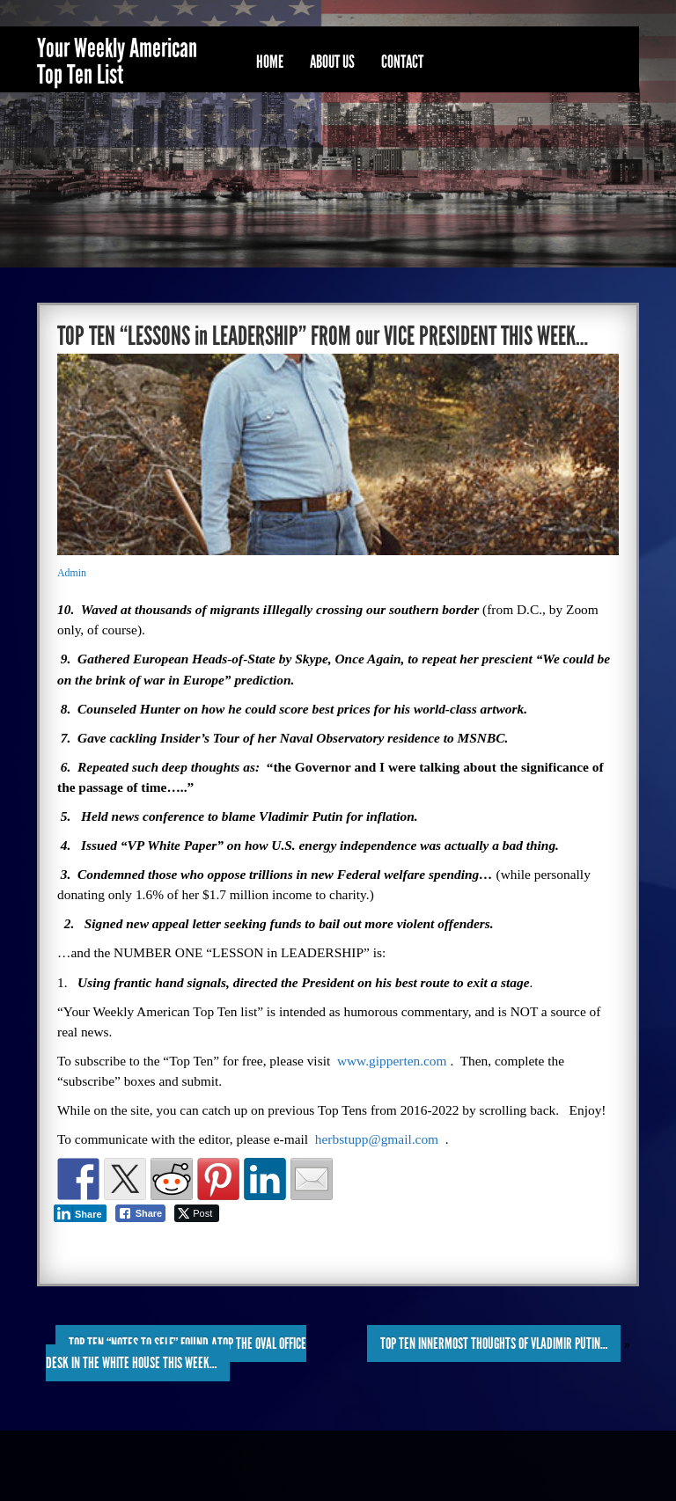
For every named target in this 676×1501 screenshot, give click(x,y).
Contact (402, 61)
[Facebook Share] (140, 1213)
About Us (332, 61)
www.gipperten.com (392, 1060)
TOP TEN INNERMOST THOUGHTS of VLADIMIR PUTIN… (493, 1343)
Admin (71, 573)
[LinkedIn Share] (80, 1213)
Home (269, 61)
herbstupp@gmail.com (376, 1138)
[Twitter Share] (196, 1213)
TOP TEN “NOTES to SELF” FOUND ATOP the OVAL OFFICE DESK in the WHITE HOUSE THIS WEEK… (176, 1353)
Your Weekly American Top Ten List (117, 62)
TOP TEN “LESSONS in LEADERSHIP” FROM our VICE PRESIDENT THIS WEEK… (322, 336)
